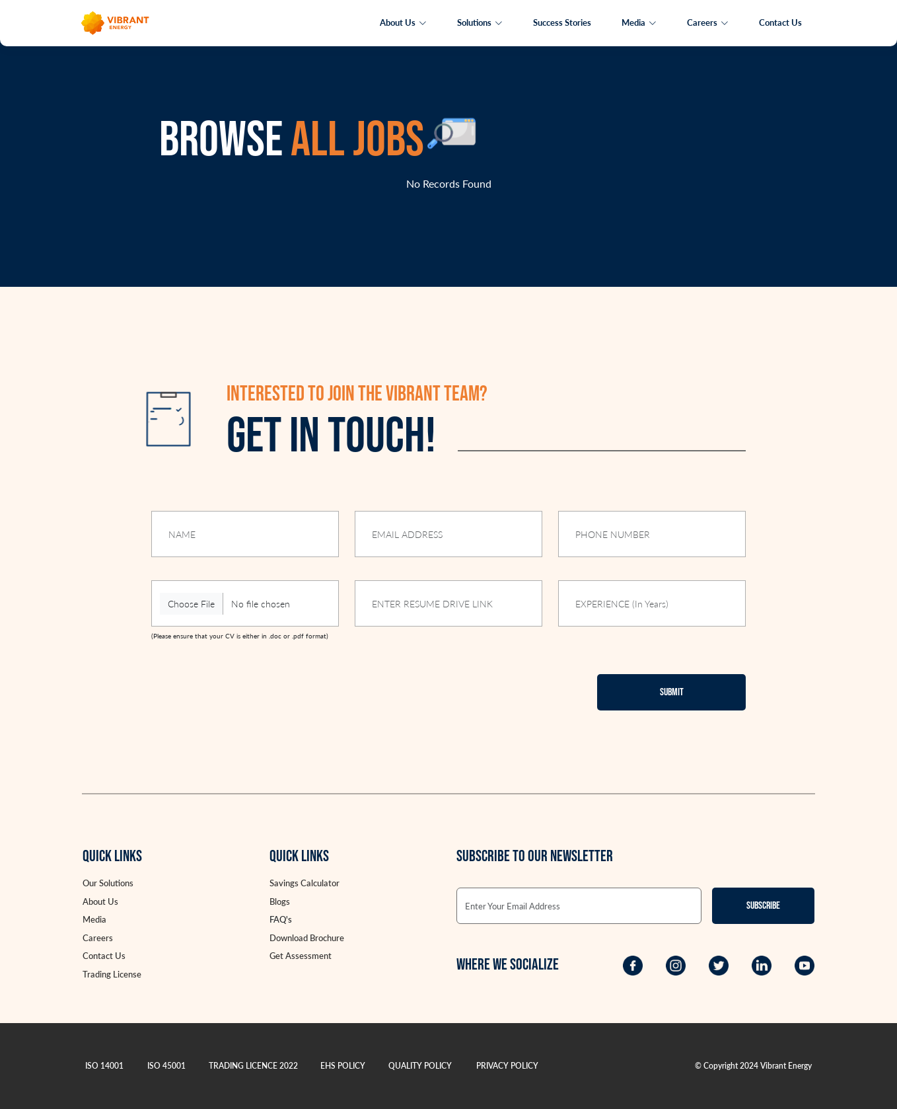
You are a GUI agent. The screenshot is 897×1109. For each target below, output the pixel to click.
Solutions (480, 22)
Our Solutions (108, 883)
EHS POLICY (342, 1066)
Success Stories (562, 22)
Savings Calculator (304, 883)
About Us (403, 22)
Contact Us (780, 22)
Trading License (112, 974)
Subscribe (763, 905)
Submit (672, 692)
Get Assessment (300, 955)
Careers (708, 22)
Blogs (279, 901)
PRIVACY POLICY (507, 1066)
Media (639, 22)
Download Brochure (306, 938)
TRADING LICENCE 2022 (253, 1066)
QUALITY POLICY (420, 1066)
